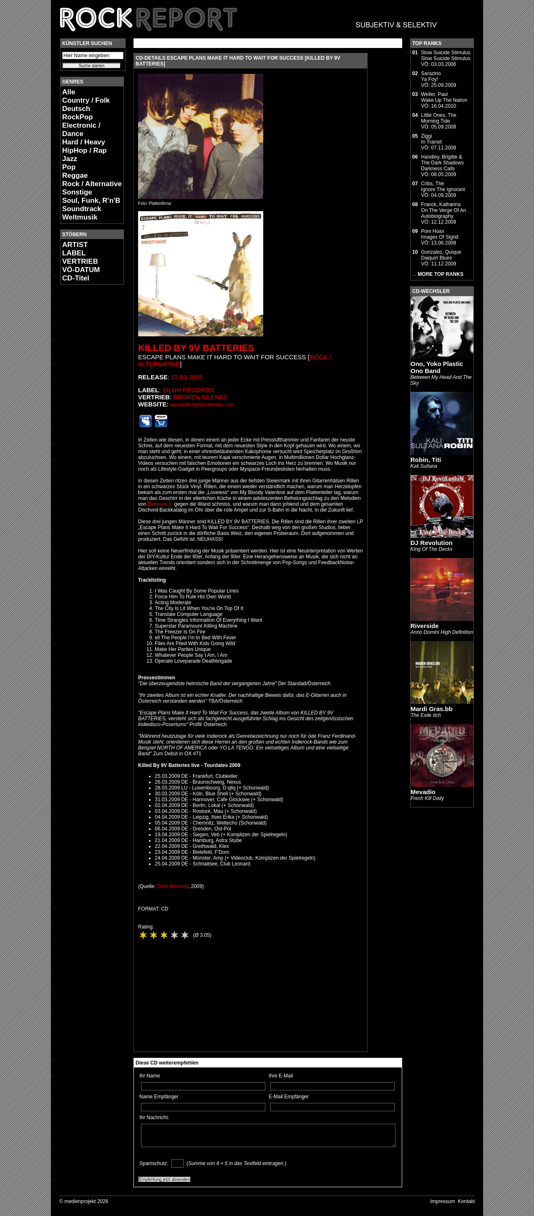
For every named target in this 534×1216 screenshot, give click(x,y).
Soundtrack (81, 209)
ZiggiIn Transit (431, 139)
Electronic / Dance (81, 129)
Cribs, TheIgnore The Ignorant (443, 186)
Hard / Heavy (83, 142)
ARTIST (75, 245)
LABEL (74, 253)
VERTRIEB (80, 261)
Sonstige (77, 192)
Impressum (442, 1201)
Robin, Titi (426, 459)
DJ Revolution (432, 542)
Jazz (69, 159)
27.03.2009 (186, 377)
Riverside (425, 625)
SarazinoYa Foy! (431, 76)
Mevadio (423, 791)
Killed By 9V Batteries (196, 348)
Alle (68, 92)
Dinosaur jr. (160, 504)
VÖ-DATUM (81, 270)
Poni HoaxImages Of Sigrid (439, 234)
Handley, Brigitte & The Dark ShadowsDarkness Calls (442, 163)
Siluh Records (188, 390)
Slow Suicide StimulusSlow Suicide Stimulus (445, 55)
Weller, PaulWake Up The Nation (444, 97)
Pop (69, 167)
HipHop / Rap (84, 150)
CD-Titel (75, 278)
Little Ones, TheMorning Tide (438, 118)
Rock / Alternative (92, 184)
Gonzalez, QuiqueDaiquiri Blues (441, 255)
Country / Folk (86, 100)
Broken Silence (200, 397)
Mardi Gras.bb (432, 708)
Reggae (75, 175)
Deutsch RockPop (77, 113)
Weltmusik (80, 217)
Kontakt (466, 1201)
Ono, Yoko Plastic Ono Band (437, 367)
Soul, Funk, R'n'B (91, 200)
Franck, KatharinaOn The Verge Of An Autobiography (443, 210)
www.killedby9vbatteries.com (202, 405)
